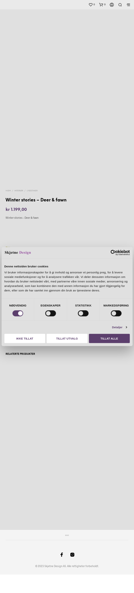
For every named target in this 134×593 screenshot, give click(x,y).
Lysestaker (32, 209)
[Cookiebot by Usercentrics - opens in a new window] (113, 253)
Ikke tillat (24, 338)
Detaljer (117, 327)
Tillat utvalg (67, 338)
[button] (91, 5)
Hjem (8, 209)
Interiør (18, 209)
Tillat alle (109, 338)
